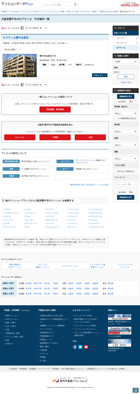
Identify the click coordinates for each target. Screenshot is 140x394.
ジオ (27, 227)
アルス (28, 216)
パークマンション (11, 213)
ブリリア (50, 216)
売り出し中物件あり (126, 171)
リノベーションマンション (85, 329)
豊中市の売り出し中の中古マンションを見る (90, 185)
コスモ (6, 223)
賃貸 (7, 340)
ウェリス (50, 223)
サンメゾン (72, 227)
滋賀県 (95, 283)
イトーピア (94, 223)
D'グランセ (85, 11)
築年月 (78, 65)
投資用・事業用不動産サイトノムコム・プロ (119, 323)
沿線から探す (126, 82)
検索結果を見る (126, 96)
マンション (20, 137)
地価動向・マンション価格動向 (52, 326)
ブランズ (7, 216)
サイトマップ (44, 369)
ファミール (8, 220)
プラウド (7, 209)
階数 (44, 65)
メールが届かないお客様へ (115, 369)
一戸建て (55, 137)
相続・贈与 (44, 347)
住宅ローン (9, 344)
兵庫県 (79, 283)
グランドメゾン (31, 223)
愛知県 (110, 283)
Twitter (80, 347)
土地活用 (43, 350)
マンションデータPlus (11, 277)
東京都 (28, 283)
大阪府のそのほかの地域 (108, 11)
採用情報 (23, 369)
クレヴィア (72, 223)
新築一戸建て (10, 323)
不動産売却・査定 (12, 333)
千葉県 (55, 283)
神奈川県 (37, 283)
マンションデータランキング (125, 265)
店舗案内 (32, 369)
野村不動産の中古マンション (15, 265)
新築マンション (11, 316)
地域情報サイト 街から (49, 343)
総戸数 (62, 65)
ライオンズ (72, 216)
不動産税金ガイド (47, 336)
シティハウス (52, 213)
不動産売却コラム (47, 333)
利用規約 (55, 369)
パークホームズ (96, 209)
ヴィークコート (10, 227)
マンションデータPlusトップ (32, 11)
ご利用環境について (94, 369)
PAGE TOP (136, 390)
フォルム (93, 220)
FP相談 (43, 357)
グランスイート (96, 216)
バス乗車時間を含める (127, 118)
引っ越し (43, 361)
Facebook (75, 347)
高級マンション (93, 333)
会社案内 (13, 369)
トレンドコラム (46, 329)
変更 (126, 77)
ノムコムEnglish (114, 336)
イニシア (71, 220)
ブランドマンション (70, 266)
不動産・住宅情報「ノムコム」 (17, 310)
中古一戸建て (10, 326)
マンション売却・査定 (14, 337)
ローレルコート (53, 227)
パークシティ (30, 213)
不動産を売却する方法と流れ (51, 316)
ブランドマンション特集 (55, 11)
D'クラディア (52, 220)
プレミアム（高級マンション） (42, 265)
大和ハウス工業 (72, 11)
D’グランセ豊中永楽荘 (16, 37)
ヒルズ (28, 209)
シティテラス (73, 213)
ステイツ (50, 209)
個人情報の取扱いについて (72, 369)
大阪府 (94, 11)
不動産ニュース (46, 340)
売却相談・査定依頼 (55, 109)
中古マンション (11, 319)
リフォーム (44, 354)
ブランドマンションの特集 (85, 326)
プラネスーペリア (97, 227)
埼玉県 (47, 283)
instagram (92, 347)
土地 (90, 137)
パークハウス (73, 209)
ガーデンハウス (96, 213)
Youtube (86, 347)
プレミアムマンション (84, 160)
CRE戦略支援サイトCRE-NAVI (116, 349)
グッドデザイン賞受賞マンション (97, 265)
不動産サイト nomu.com (10, 11)
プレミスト (29, 220)
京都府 (87, 283)
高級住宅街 (78, 335)
